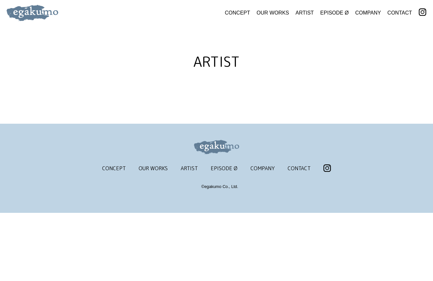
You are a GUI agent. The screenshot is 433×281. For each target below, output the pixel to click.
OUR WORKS (273, 13)
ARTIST (305, 13)
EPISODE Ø (334, 13)
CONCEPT (237, 13)
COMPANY (368, 13)
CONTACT (399, 13)
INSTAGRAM (422, 12)
